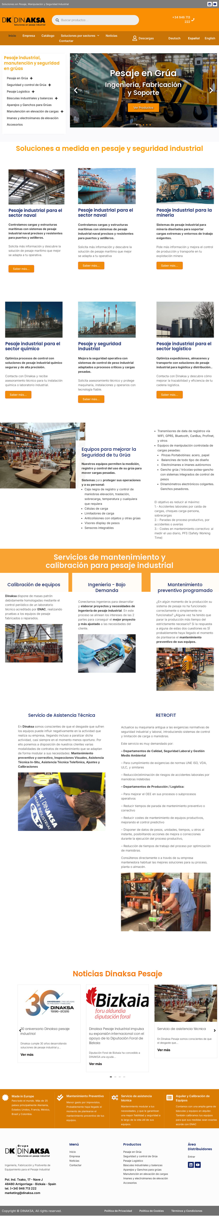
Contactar (66, 41)
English (210, 38)
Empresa (29, 35)
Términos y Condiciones (186, 1212)
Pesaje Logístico (21, 91)
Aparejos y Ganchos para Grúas (29, 105)
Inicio (12, 35)
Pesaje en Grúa (20, 78)
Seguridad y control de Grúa (29, 85)
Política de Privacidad (118, 1212)
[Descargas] (135, 38)
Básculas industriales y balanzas (32, 98)
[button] (76, 90)
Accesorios (15, 124)
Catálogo (47, 35)
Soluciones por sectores (80, 35)
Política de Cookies (151, 1212)
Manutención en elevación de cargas (35, 111)
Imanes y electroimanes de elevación (32, 118)
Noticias (111, 35)
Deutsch (174, 38)
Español (194, 38)
